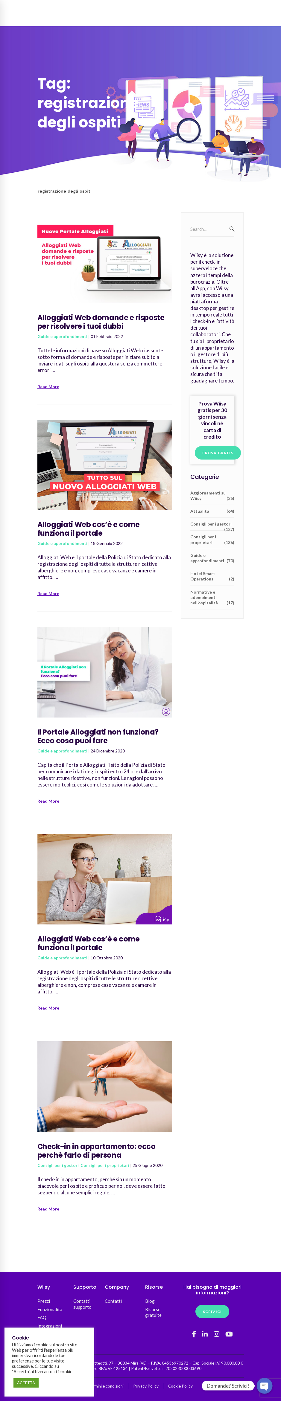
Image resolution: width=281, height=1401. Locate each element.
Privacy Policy (146, 1386)
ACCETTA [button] (26, 1382)
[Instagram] (216, 1334)
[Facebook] (194, 1334)
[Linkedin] (205, 1334)
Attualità (212, 511)
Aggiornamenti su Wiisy (212, 495)
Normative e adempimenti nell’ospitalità (212, 597)
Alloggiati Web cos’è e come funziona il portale (88, 529)
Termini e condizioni (106, 1386)
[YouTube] (229, 1334)
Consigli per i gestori (58, 1165)
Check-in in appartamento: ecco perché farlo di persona (96, 1151)
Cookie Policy (180, 1386)
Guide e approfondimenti (62, 336)
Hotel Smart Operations (212, 576)
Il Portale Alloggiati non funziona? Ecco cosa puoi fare (98, 736)
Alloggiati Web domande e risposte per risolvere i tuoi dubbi (101, 322)
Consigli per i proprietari (104, 1165)
